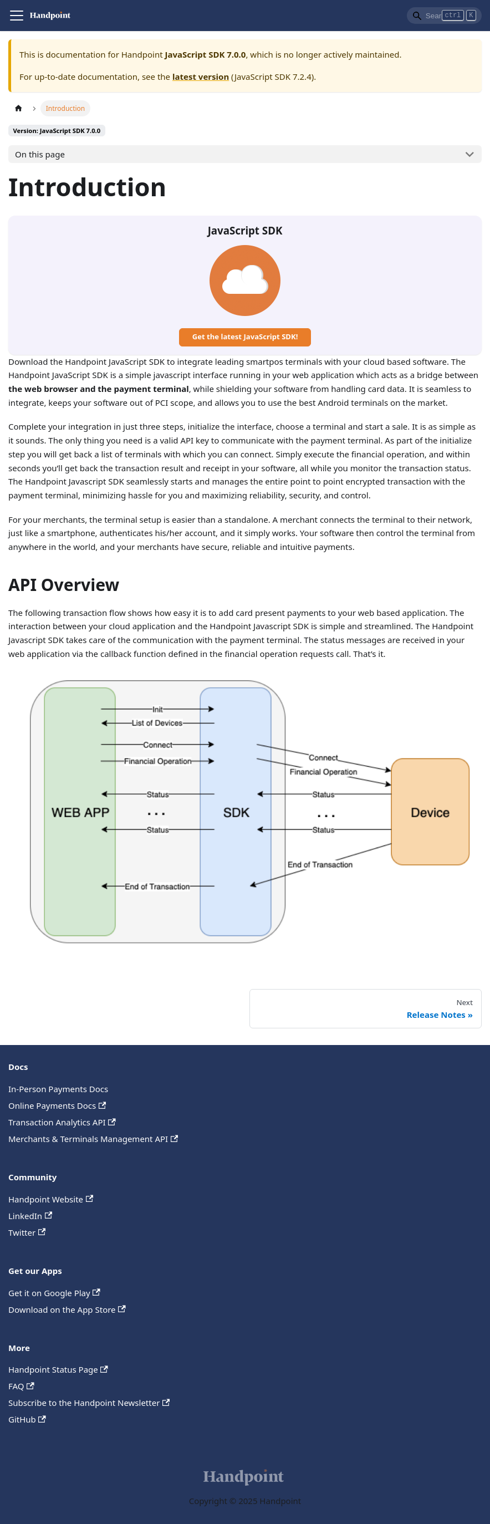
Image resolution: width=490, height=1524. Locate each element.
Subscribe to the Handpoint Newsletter (89, 1402)
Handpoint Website (50, 1199)
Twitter (26, 1232)
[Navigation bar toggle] (16, 15)
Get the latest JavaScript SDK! (245, 337)
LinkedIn (30, 1215)
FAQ (21, 1386)
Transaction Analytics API (62, 1122)
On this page (40, 154)
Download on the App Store (67, 1309)
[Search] (444, 15)
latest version (200, 76)
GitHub (27, 1419)
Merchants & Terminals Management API (93, 1138)
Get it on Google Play (54, 1292)
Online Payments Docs (57, 1105)
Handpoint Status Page (58, 1369)
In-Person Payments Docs (58, 1088)
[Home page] (18, 108)
